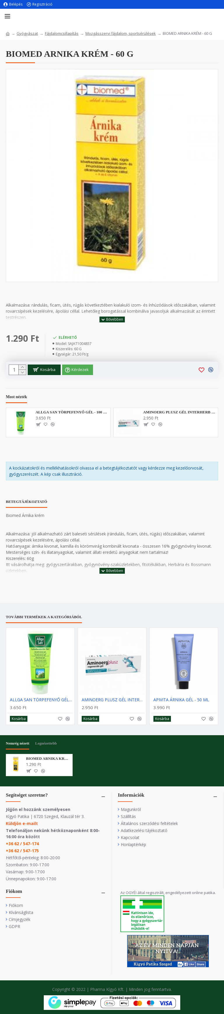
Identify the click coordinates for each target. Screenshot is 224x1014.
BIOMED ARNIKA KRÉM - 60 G (48, 758)
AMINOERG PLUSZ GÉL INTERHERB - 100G (179, 412)
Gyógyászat (27, 33)
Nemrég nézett (17, 743)
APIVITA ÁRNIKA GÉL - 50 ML (181, 699)
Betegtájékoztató (26, 501)
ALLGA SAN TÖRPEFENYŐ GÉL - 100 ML (72, 412)
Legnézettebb (46, 743)
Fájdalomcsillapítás (61, 33)
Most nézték (16, 397)
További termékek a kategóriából (44, 617)
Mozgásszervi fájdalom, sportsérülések (120, 33)
